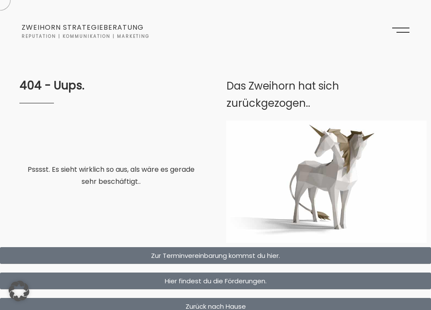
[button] (19, 291)
